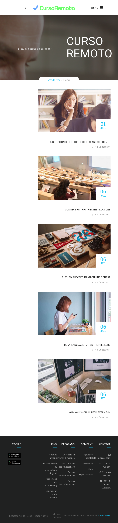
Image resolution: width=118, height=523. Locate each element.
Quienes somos (56, 516)
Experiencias (86, 474)
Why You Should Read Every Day (89, 412)
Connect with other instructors (88, 209)
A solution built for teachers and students (80, 142)
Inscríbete (87, 463)
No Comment (102, 146)
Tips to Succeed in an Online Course (86, 277)
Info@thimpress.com (99, 457)
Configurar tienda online (51, 494)
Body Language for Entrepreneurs (87, 344)
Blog (90, 469)
